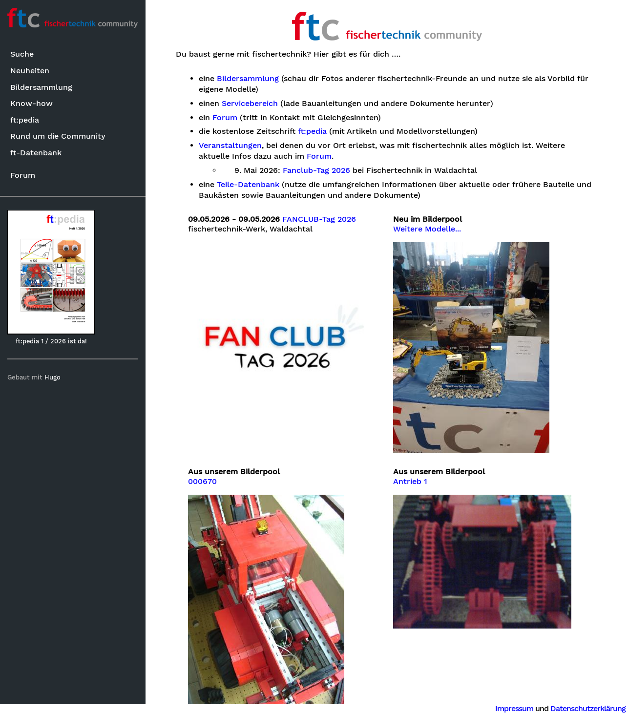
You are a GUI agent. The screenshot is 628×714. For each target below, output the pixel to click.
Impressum (514, 708)
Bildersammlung (42, 87)
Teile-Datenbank (248, 184)
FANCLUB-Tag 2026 (319, 219)
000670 (202, 481)
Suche (22, 54)
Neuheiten (30, 70)
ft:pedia (25, 120)
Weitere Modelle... (427, 229)
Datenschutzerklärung (588, 708)
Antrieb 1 (411, 481)
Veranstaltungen (230, 145)
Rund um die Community (58, 136)
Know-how (32, 103)
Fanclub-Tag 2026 (317, 170)
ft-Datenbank (36, 152)
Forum (23, 175)
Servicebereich (250, 103)
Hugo (53, 377)
